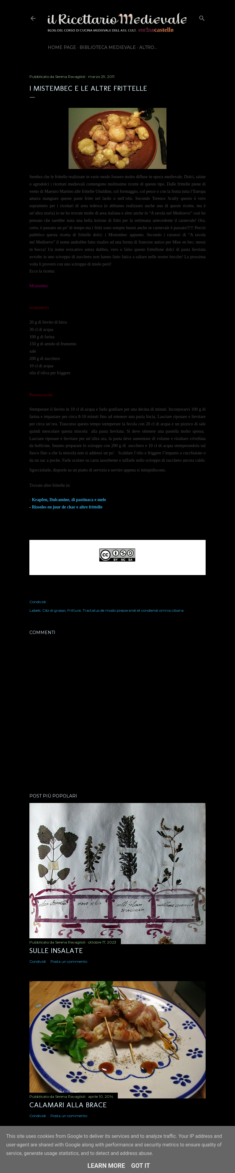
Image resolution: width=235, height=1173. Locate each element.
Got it (140, 1165)
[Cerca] (202, 17)
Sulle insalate (56, 950)
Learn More (106, 1165)
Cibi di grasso (53, 610)
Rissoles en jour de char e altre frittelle (67, 507)
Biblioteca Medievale (108, 47)
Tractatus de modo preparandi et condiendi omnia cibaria (133, 610)
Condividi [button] (37, 601)
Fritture (74, 610)
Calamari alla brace (68, 1104)
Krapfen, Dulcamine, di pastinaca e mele (69, 499)
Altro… (148, 47)
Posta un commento (68, 961)
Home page (62, 47)
